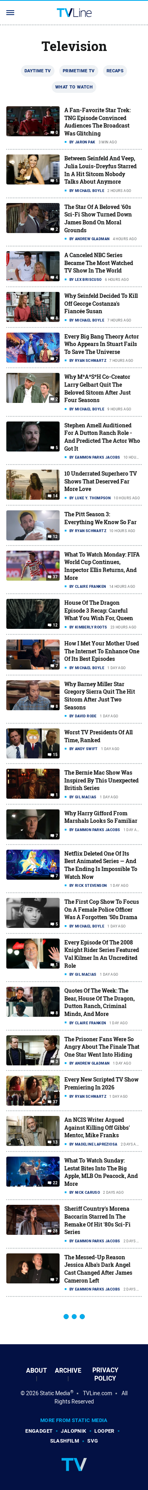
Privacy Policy (105, 1374)
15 (55, 755)
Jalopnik (73, 1431)
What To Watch (74, 87)
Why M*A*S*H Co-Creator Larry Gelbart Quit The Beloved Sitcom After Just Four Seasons (97, 388)
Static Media (55, 1393)
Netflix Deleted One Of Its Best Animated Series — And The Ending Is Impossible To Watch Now (100, 865)
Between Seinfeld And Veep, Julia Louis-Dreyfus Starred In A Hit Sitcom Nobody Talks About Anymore (100, 169)
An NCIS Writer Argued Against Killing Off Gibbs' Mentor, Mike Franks (97, 1127)
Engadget (38, 1431)
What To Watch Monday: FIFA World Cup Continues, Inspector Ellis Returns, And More (102, 566)
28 (55, 1231)
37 (55, 577)
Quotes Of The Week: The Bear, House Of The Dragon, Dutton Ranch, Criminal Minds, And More (99, 1002)
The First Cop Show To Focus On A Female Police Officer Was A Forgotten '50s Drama (101, 909)
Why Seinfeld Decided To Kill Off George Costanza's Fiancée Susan (101, 303)
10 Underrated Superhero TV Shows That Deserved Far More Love (100, 481)
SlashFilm (64, 1441)
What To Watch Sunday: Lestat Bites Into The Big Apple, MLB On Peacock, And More (101, 1172)
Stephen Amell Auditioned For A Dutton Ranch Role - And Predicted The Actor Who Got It (102, 436)
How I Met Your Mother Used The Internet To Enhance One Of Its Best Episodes (101, 651)
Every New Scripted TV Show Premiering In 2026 (101, 1083)
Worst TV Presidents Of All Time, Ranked (98, 736)
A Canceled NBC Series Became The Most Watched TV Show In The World (98, 262)
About (36, 1370)
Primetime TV (79, 71)
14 (55, 496)
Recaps (115, 71)
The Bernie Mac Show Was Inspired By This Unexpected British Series (101, 780)
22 (55, 1183)
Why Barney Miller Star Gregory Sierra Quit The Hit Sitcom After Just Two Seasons (99, 695)
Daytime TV (37, 71)
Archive (68, 1370)
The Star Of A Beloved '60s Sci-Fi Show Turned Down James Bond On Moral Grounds (98, 218)
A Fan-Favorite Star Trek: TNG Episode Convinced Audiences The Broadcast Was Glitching (97, 121)
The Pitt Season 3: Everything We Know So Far (100, 518)
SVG (92, 1441)
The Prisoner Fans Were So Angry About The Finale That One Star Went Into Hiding (101, 1046)
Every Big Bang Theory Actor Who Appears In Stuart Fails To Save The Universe (101, 344)
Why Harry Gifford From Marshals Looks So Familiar (100, 817)
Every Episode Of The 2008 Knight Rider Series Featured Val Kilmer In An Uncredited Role (101, 954)
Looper (104, 1431)
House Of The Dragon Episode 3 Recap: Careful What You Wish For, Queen (98, 610)
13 (55, 1142)
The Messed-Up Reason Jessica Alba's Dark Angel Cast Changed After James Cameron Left (98, 1268)
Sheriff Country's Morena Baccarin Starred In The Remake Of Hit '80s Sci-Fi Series (97, 1220)
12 (55, 537)
